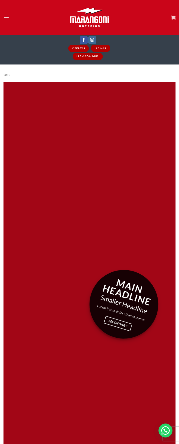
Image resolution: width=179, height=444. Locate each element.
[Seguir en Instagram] (92, 40)
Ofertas (78, 48)
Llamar (101, 48)
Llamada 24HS (87, 56)
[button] (165, 430)
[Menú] (6, 17)
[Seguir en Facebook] (84, 40)
